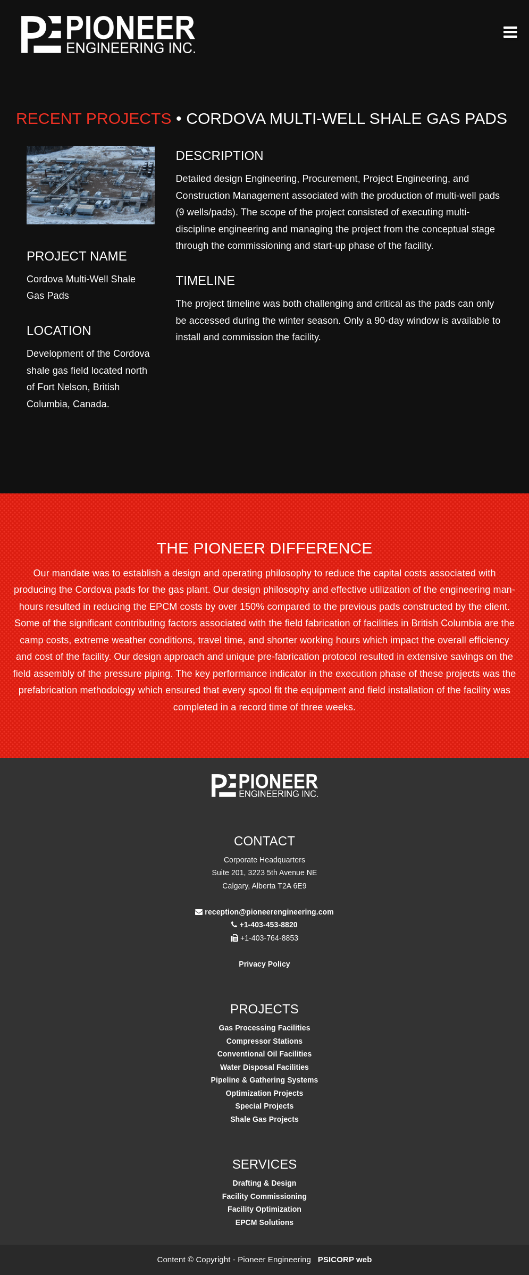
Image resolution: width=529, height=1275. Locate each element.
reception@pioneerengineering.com (269, 912)
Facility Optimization (264, 1209)
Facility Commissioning (264, 1196)
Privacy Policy (264, 964)
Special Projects (265, 1106)
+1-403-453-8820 (268, 924)
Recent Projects (94, 118)
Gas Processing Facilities (264, 1028)
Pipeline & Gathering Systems (264, 1080)
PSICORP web (345, 1259)
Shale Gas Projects (264, 1119)
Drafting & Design (265, 1183)
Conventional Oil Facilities (264, 1054)
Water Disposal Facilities (264, 1067)
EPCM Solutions (265, 1222)
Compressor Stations (264, 1041)
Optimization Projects (264, 1093)
